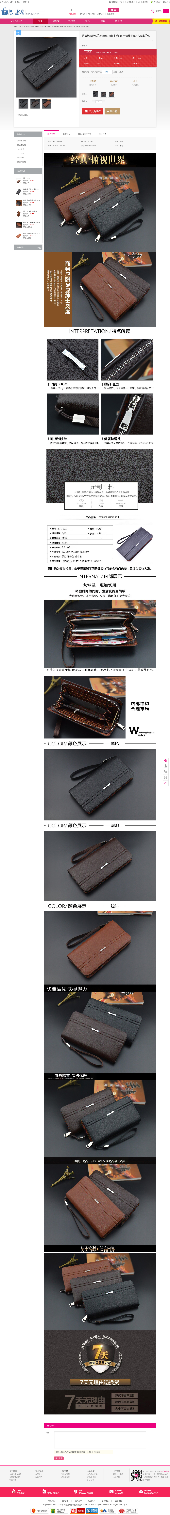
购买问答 (103, 134)
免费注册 (26, 2)
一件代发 (81, 14)
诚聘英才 (78, 1501)
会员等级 (116, 1477)
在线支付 (38, 1474)
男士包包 (20, 158)
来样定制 (100, 14)
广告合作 (90, 1480)
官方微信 (157, 2)
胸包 (103, 21)
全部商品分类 (16, 21)
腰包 (87, 21)
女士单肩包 (21, 141)
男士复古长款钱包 (30, 211)
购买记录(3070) (84, 134)
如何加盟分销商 (15, 1474)
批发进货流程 (14, 1477)
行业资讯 (91, 1501)
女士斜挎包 (21, 162)
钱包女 (56, 21)
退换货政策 (65, 1474)
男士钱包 (30, 27)
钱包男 (71, 21)
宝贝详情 (51, 134)
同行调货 (91, 14)
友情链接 (118, 1501)
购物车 (159, 11)
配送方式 (38, 1477)
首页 (40, 21)
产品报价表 (91, 1477)
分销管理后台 (130, 2)
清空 (39, 248)
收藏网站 (144, 2)
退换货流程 (65, 1477)
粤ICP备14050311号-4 (118, 1505)
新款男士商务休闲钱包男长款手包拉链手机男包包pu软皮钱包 (31, 222)
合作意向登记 (92, 1474)
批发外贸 (72, 14)
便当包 (118, 21)
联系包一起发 (118, 1474)
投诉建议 (105, 1501)
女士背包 (20, 149)
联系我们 (51, 1501)
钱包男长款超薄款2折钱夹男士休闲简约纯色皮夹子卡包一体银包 (31, 189)
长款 (37, 27)
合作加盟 (64, 1501)
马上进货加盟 (161, 21)
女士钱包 (20, 153)
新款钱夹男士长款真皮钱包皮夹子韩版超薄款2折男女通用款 (31, 233)
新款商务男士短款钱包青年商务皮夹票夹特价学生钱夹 (31, 200)
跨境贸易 (110, 14)
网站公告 (166, 2)
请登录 (17, 2)
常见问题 (12, 1480)
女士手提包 (21, 145)
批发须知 (67, 134)
